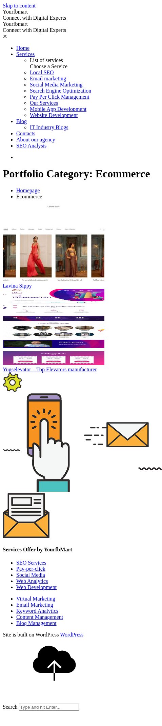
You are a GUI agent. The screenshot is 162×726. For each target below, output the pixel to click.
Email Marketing (34, 605)
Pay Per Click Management (59, 97)
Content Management (39, 617)
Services (25, 54)
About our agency (35, 139)
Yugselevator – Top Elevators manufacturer (50, 369)
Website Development (54, 115)
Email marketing (48, 78)
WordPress (71, 634)
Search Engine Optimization (60, 91)
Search (10, 707)
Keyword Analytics (37, 611)
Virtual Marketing (35, 599)
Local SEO (42, 72)
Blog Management (36, 623)
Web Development (36, 587)
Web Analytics (32, 581)
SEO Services (31, 563)
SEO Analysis (31, 146)
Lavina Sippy (17, 286)
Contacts (25, 133)
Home (22, 48)
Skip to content (19, 5)
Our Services (44, 103)
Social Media (30, 575)
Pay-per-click (30, 569)
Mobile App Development (58, 109)
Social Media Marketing (56, 84)
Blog (21, 121)
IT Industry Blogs (49, 127)
